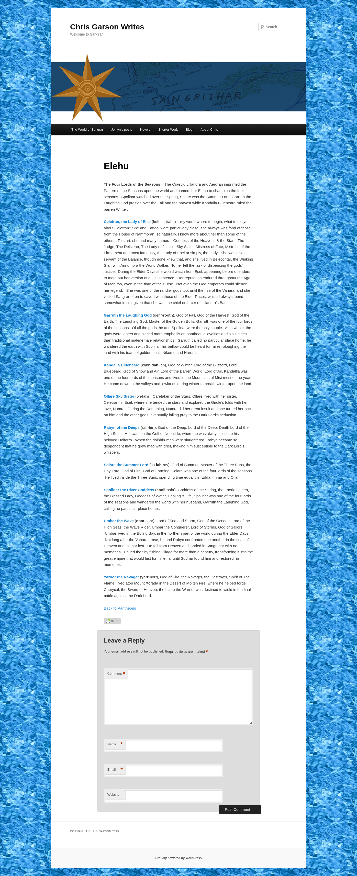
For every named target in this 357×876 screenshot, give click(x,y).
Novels (145, 129)
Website (113, 794)
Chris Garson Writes (107, 27)
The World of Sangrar (87, 129)
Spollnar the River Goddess (129, 490)
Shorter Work (168, 129)
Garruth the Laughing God (128, 315)
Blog (189, 129)
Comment (116, 674)
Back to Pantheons (120, 608)
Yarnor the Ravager (121, 577)
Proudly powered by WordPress (178, 858)
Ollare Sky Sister (119, 396)
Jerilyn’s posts (121, 129)
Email (115, 769)
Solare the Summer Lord (126, 465)
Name (115, 744)
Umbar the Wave (119, 521)
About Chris (209, 129)
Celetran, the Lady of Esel (127, 221)
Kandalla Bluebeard (122, 365)
